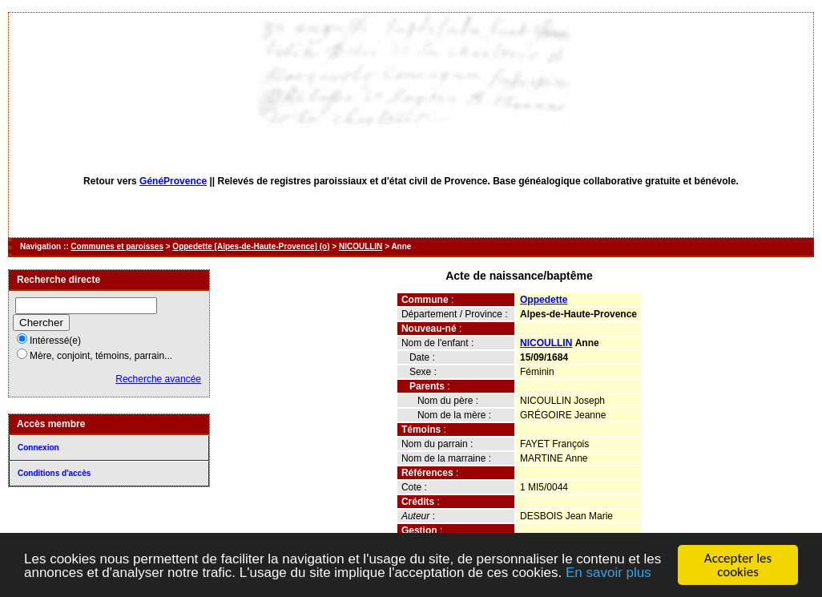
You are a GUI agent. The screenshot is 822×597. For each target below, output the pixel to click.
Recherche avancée (158, 379)
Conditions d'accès (54, 473)
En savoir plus (608, 573)
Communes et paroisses (117, 246)
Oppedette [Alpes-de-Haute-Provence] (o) (250, 246)
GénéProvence (173, 181)
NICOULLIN (360, 246)
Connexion (38, 447)
